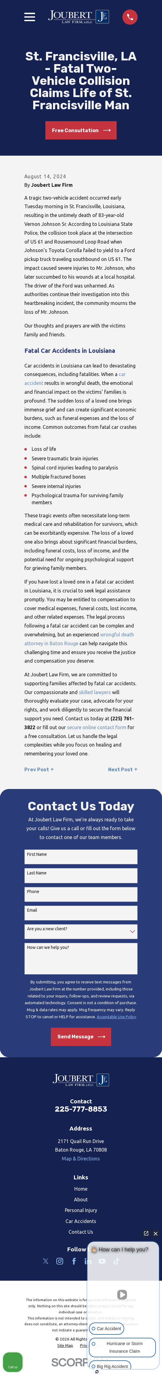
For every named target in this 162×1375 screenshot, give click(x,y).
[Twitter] (45, 1261)
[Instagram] (59, 1261)
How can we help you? (48, 947)
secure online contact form (96, 727)
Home (80, 1189)
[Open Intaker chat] (96, 1371)
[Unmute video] (123, 1295)
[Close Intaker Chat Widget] (155, 1233)
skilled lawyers (95, 692)
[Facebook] (74, 1261)
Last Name (37, 872)
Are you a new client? (47, 928)
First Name (37, 854)
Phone (33, 891)
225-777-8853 (81, 1109)
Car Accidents (80, 1221)
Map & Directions (81, 1158)
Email (32, 910)
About (81, 1199)
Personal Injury (81, 1210)
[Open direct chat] (146, 1233)
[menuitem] (65, 1346)
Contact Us (81, 1232)
